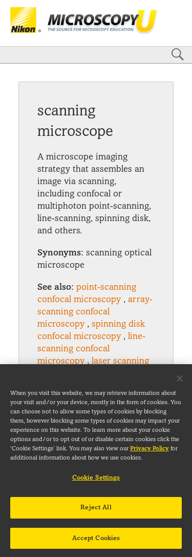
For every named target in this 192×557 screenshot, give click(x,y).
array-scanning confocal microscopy (95, 311)
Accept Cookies (96, 543)
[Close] (179, 383)
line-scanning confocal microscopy (91, 348)
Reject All (95, 512)
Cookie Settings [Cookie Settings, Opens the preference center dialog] (96, 482)
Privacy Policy (149, 453)
